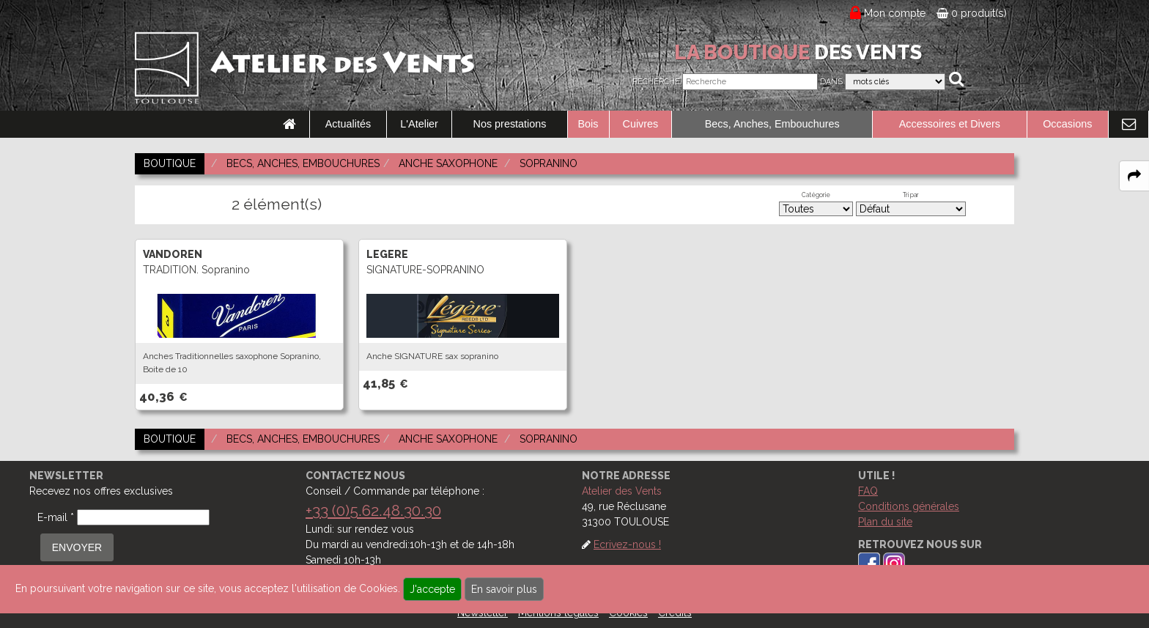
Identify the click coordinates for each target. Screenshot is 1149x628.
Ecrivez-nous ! (627, 544)
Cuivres (641, 124)
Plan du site (885, 522)
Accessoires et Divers (949, 124)
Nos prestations (510, 124)
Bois (588, 124)
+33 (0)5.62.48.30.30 (373, 510)
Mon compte (895, 13)
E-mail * (55, 517)
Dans (831, 81)
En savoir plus (504, 589)
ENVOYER (77, 547)
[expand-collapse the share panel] (1134, 176)
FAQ (868, 491)
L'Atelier (419, 124)
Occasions (1067, 124)
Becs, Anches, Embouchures (772, 124)
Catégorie (816, 195)
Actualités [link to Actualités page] (348, 124)
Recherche (656, 81)
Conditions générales (908, 506)
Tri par (911, 195)
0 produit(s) (971, 13)
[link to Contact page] (1128, 124)
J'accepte (432, 589)
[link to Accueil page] (289, 124)
